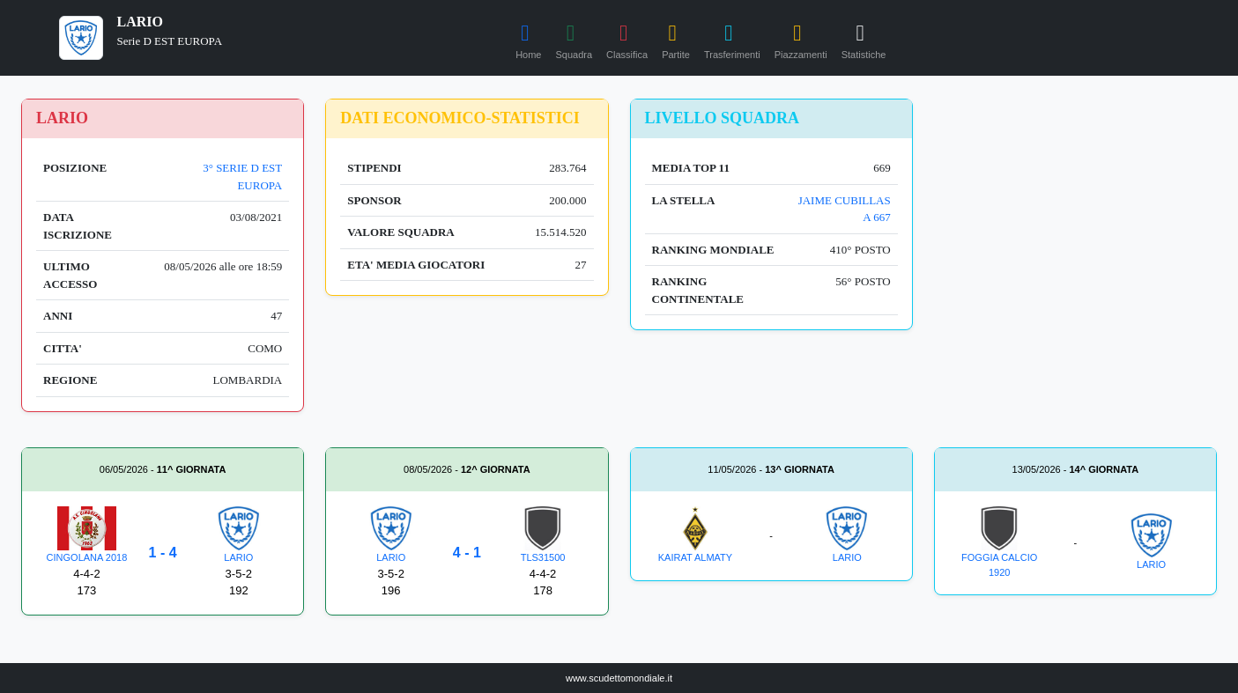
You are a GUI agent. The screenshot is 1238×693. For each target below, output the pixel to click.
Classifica (627, 39)
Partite (676, 39)
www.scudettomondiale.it (619, 678)
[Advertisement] (1075, 209)
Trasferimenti (732, 39)
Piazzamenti (801, 39)
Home (528, 39)
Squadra (573, 39)
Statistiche (863, 39)
